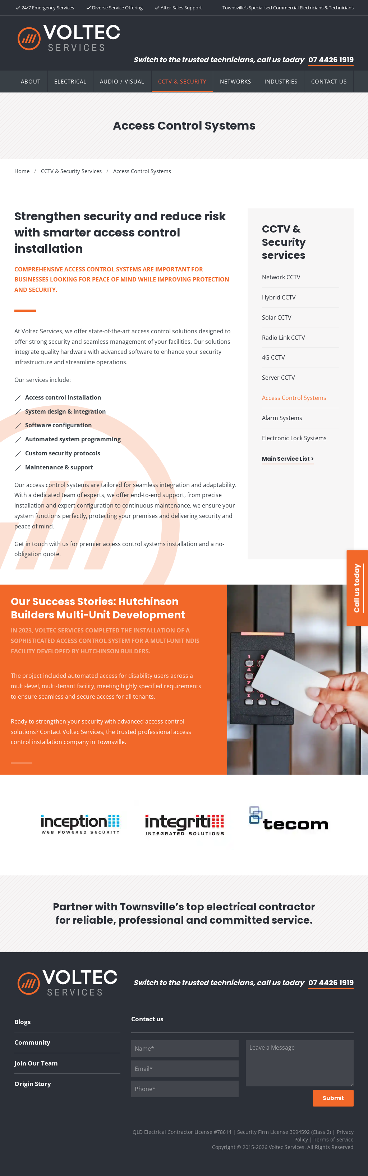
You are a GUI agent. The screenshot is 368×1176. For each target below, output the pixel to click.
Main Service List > (288, 459)
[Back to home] (68, 38)
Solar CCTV (276, 317)
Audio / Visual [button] (122, 81)
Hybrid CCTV (279, 297)
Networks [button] (235, 81)
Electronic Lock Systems (294, 438)
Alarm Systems (282, 418)
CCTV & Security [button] (182, 81)
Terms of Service (334, 1139)
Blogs (22, 1022)
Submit (333, 1098)
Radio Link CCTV (283, 338)
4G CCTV (273, 357)
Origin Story (32, 1084)
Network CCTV (281, 277)
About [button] (31, 81)
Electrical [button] (70, 81)
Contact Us (329, 81)
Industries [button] (281, 81)
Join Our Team (36, 1063)
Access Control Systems (294, 398)
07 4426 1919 (331, 60)
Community (32, 1042)
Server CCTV (278, 378)
